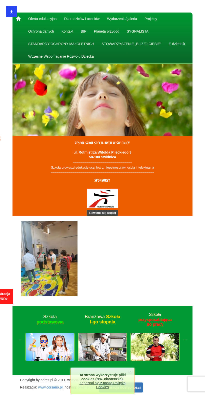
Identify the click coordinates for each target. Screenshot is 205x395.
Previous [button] (20, 339)
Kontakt (67, 31)
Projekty (150, 19)
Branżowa (102, 319)
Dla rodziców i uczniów (82, 19)
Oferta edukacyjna (42, 19)
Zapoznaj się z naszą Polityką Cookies (103, 385)
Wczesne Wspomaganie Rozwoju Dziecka (61, 56)
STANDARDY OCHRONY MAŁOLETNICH (61, 44)
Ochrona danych (41, 31)
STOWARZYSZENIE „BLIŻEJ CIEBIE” (131, 44)
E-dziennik (177, 44)
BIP (83, 31)
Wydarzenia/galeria (122, 19)
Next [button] (185, 339)
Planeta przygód (106, 31)
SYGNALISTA (137, 31)
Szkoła (50, 319)
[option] (50, 339)
